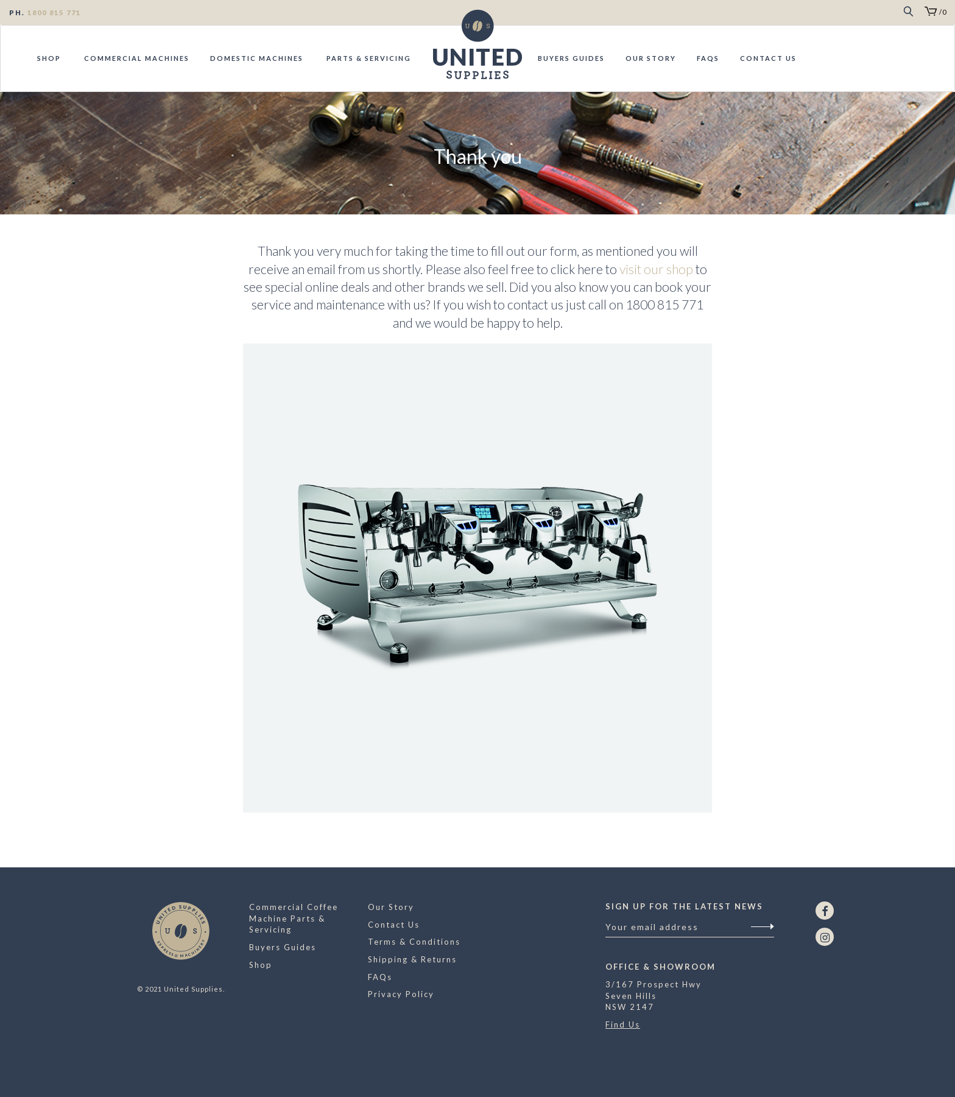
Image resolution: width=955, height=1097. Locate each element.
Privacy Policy (401, 994)
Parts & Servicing (367, 58)
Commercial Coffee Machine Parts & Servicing (293, 918)
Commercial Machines (135, 58)
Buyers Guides (571, 58)
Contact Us (768, 58)
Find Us (622, 1024)
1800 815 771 (54, 12)
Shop (49, 58)
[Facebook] (825, 910)
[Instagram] (825, 937)
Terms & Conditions (414, 942)
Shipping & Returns (412, 959)
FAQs (708, 58)
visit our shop (656, 269)
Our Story (651, 58)
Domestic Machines (256, 58)
